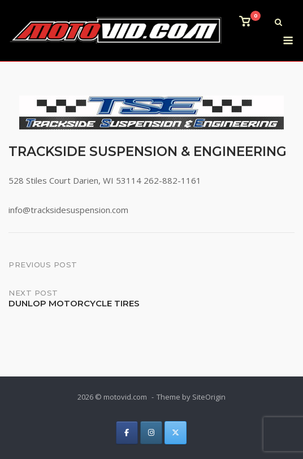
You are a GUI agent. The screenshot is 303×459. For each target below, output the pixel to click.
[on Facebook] (127, 432)
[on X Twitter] (176, 432)
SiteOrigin (209, 397)
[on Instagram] (151, 432)
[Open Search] (278, 23)
